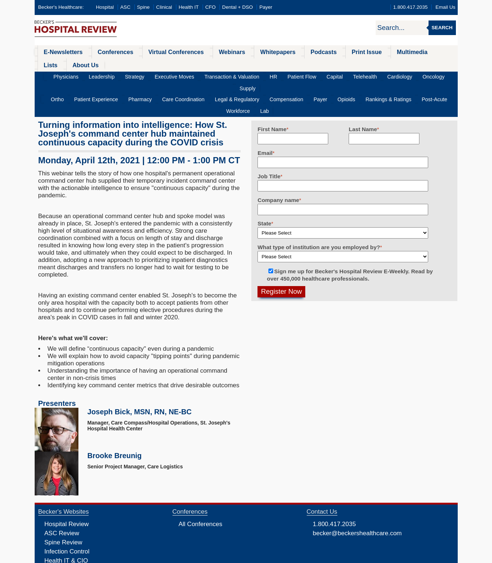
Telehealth (337, 63)
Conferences (106, 52)
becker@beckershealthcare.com (357, 497)
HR (260, 63)
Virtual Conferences (160, 52)
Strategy (138, 63)
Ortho (58, 75)
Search (441, 27)
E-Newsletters (59, 52)
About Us (432, 52)
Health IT (189, 7)
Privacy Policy (168, 556)
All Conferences (200, 488)
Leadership (110, 63)
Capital (311, 63)
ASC (125, 7)
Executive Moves (172, 63)
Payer (265, 7)
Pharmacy (130, 75)
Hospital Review (66, 488)
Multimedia (369, 52)
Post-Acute (387, 75)
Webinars (210, 52)
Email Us (445, 7)
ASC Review (61, 497)
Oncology (396, 63)
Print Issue (329, 52)
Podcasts (291, 52)
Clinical (164, 7)
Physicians (79, 63)
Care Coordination (168, 75)
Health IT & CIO (66, 524)
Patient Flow (284, 63)
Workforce (417, 75)
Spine (143, 7)
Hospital (105, 7)
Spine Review (63, 506)
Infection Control (67, 515)
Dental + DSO (237, 7)
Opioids (310, 75)
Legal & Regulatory (216, 75)
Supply (421, 63)
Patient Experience (92, 75)
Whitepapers (251, 52)
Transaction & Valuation (224, 63)
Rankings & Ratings (347, 75)
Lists (401, 52)
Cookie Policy (196, 556)
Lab (439, 75)
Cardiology (367, 63)
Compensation (260, 75)
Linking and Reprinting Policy (239, 556)
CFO (210, 7)
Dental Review (64, 543)
